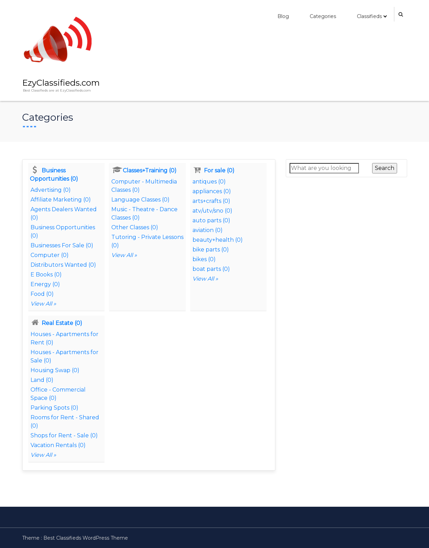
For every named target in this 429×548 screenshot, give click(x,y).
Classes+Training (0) (150, 170)
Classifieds (369, 16)
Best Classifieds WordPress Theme (85, 538)
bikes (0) (204, 259)
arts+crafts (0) (211, 201)
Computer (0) (50, 255)
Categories (323, 16)
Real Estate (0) (62, 323)
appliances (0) (211, 191)
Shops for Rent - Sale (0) (64, 435)
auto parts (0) (211, 220)
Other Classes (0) (134, 227)
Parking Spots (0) (54, 407)
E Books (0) (46, 274)
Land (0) (42, 380)
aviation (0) (207, 230)
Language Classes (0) (140, 199)
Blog (283, 16)
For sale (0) (219, 170)
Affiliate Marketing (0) (61, 199)
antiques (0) (209, 181)
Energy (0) (45, 284)
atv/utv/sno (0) (212, 210)
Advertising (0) (51, 190)
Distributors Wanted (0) (63, 265)
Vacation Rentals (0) (58, 445)
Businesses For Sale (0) (62, 245)
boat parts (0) (211, 269)
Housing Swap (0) (55, 370)
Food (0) (42, 294)
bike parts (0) (210, 249)
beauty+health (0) (217, 240)
